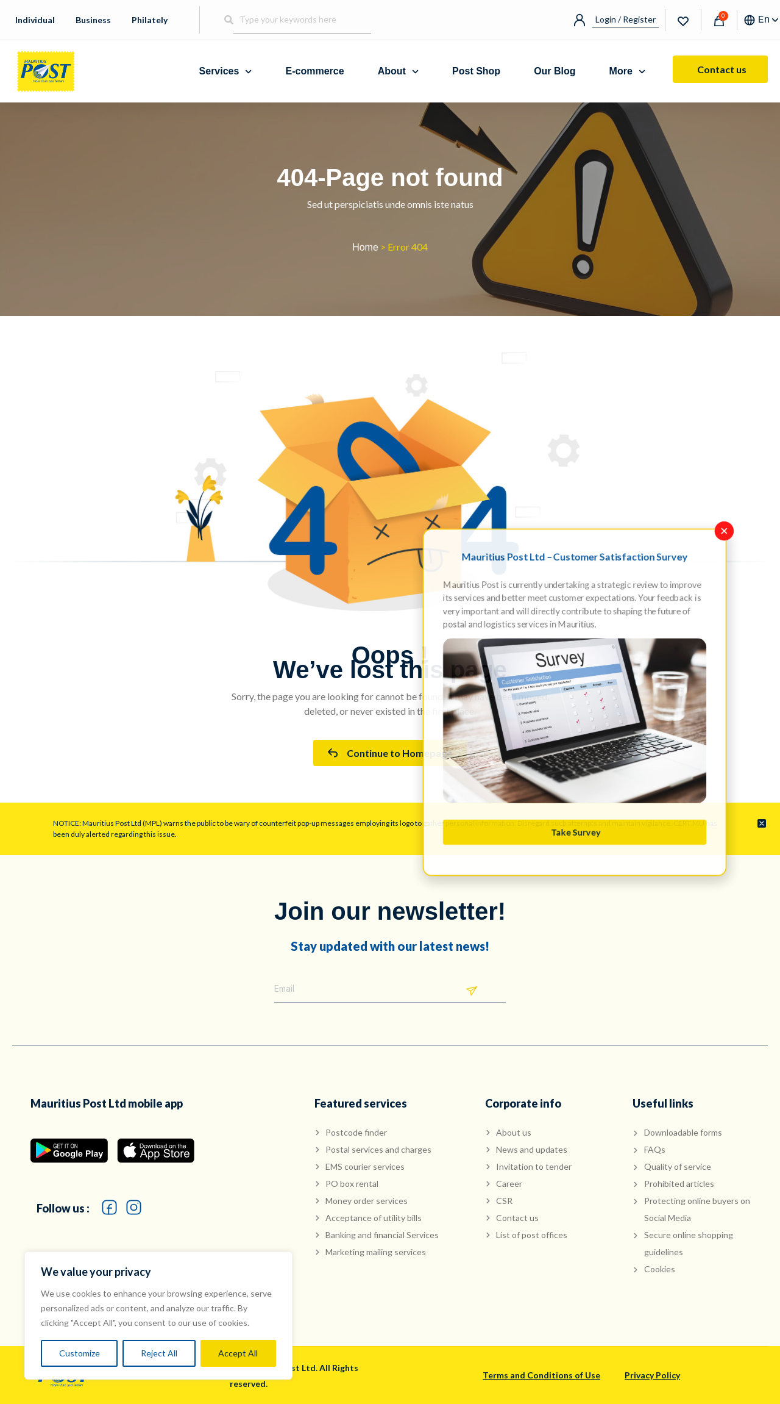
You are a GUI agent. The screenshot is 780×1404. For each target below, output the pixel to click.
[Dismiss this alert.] (762, 824)
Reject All (159, 1353)
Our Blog (554, 71)
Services (225, 71)
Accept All (238, 1353)
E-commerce (315, 71)
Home (365, 251)
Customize (79, 1353)
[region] (158, 1316)
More (627, 71)
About (398, 71)
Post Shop (476, 71)
